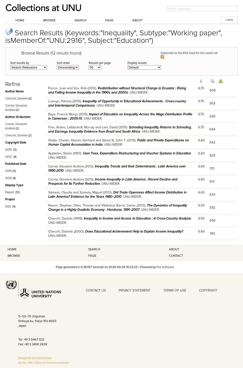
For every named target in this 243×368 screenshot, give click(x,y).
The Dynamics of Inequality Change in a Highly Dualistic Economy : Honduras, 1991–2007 (117, 207)
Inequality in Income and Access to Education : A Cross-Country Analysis (137, 218)
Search (80, 20)
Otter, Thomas (83, 205)
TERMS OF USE (174, 290)
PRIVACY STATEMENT (134, 290)
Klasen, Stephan (60, 205)
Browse (49, 20)
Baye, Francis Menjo (63, 114)
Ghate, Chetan (58, 140)
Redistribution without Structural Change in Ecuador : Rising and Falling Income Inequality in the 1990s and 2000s (117, 90)
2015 (8, 150)
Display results (137, 63)
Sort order (63, 63)
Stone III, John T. (114, 140)
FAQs (109, 20)
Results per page (100, 63)
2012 (8, 157)
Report (9, 192)
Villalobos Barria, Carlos (118, 205)
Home (19, 20)
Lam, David (110, 127)
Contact (176, 256)
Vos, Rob (80, 88)
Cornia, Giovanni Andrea (66, 166)
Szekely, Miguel (90, 192)
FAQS (92, 256)
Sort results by (19, 63)
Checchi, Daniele (16, 98)
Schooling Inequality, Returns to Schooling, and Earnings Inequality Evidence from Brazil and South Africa (120, 129)
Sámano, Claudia (60, 192)
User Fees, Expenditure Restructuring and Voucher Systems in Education (137, 153)
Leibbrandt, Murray (80, 127)
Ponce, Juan (57, 88)
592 (8, 206)
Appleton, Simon (60, 153)
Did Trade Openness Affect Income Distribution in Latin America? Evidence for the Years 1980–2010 (117, 194)
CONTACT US (96, 290)
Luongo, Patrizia (59, 101)
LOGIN (229, 20)
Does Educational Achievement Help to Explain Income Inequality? (134, 231)
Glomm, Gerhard (83, 140)
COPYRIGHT (208, 290)
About (137, 20)
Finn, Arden (56, 127)
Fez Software (165, 267)
